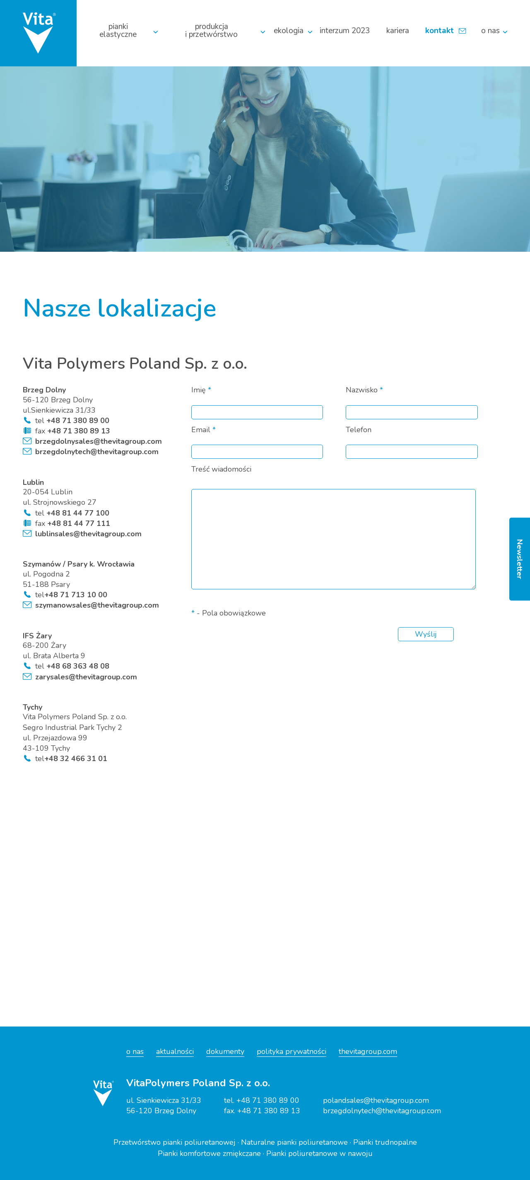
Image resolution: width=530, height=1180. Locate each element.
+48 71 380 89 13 (77, 431)
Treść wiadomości (221, 469)
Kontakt (439, 31)
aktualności (175, 1051)
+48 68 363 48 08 (76, 666)
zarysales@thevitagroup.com (86, 677)
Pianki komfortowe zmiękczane (209, 1153)
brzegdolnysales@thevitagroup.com (98, 441)
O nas (490, 31)
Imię (201, 390)
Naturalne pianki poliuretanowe (294, 1142)
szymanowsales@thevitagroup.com (97, 605)
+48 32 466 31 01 (75, 759)
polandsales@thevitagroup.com (376, 1100)
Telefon (358, 430)
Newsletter (520, 559)
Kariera (397, 31)
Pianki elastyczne (118, 31)
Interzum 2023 (345, 31)
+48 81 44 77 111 (77, 523)
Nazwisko (364, 390)
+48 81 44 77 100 (76, 513)
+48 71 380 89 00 (76, 421)
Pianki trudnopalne (385, 1142)
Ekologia (289, 31)
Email (203, 430)
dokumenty (225, 1051)
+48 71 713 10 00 (75, 595)
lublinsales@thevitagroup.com (88, 534)
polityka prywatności (291, 1051)
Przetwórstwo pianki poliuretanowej (174, 1142)
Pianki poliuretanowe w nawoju (319, 1153)
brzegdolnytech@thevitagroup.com (97, 452)
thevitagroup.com (368, 1051)
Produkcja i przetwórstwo (211, 31)
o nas (135, 1051)
